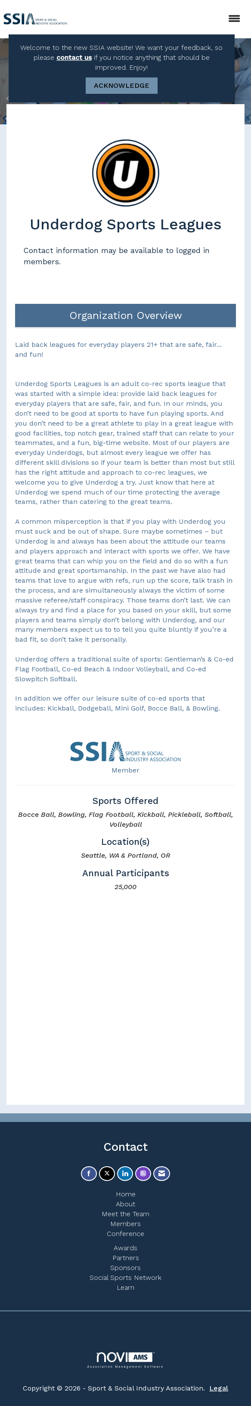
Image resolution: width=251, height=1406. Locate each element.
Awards (125, 1248)
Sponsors (125, 1268)
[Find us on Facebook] (89, 1173)
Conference (125, 1234)
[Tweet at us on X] (107, 1173)
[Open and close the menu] (160, 19)
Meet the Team (125, 1214)
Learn (125, 1287)
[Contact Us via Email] (161, 1173)
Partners (125, 1258)
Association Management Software (125, 1360)
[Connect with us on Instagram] (143, 1173)
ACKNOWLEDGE (121, 85)
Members (125, 1224)
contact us (74, 57)
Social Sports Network (125, 1277)
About (125, 1204)
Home (126, 1194)
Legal (218, 1388)
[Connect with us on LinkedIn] (125, 1173)
